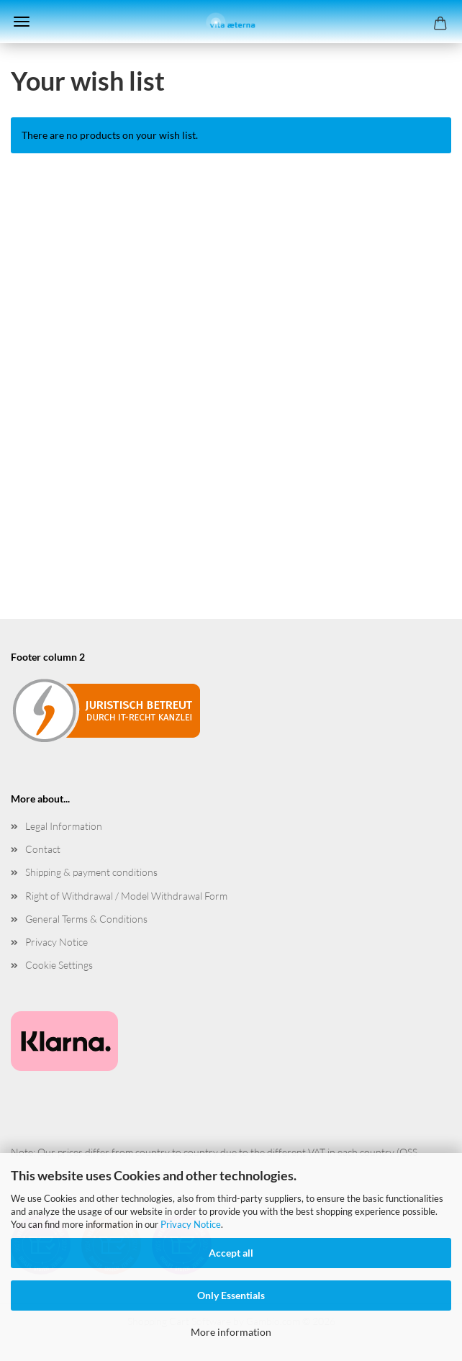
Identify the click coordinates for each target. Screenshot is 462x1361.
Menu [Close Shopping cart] (22, 21)
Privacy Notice (190, 1224)
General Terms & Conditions (86, 919)
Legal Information (63, 826)
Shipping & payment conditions (91, 872)
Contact (42, 849)
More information (231, 1332)
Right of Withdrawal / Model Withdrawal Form (126, 896)
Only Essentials (231, 1295)
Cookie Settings (59, 965)
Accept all (231, 1253)
